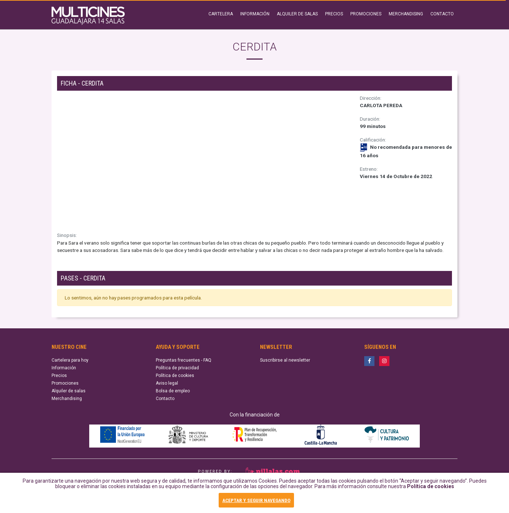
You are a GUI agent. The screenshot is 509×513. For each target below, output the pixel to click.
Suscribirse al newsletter (285, 360)
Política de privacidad (177, 367)
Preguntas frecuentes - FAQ (183, 360)
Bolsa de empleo (173, 390)
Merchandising (67, 398)
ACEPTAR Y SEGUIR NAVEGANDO (256, 500)
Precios (59, 375)
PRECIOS (334, 13)
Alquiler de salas (69, 390)
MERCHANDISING (406, 13)
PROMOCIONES (365, 13)
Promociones (65, 383)
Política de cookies (430, 489)
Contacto (165, 398)
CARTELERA (220, 13)
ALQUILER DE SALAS (297, 13)
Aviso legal (167, 383)
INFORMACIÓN (254, 13)
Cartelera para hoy (70, 360)
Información (64, 367)
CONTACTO (442, 13)
